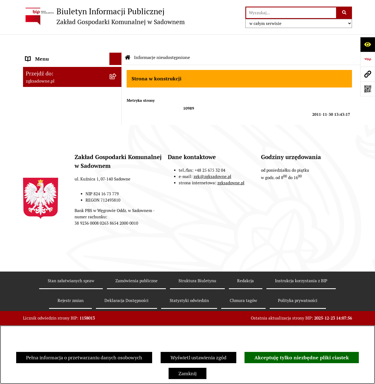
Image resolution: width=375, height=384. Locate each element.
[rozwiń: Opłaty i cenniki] (117, 87)
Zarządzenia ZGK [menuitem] (44, 74)
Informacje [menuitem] (37, 111)
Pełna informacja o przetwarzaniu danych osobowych (84, 357)
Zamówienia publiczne (136, 320)
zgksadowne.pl (231, 222)
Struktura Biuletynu (197, 320)
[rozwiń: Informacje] (117, 112)
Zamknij (187, 373)
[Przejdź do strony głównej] (104, 16)
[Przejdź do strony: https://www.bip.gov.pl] (367, 59)
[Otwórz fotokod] (367, 88)
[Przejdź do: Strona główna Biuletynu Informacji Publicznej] (128, 41)
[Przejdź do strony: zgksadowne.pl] (367, 74)
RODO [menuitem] (32, 124)
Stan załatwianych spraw (71, 320)
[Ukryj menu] (115, 42)
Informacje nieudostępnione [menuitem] (56, 99)
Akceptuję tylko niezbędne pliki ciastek (301, 357)
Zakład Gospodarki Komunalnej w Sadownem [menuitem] (61, 58)
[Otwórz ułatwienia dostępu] (367, 44)
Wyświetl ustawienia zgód (198, 357)
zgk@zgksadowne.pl (212, 216)
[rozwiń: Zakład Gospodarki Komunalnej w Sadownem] (117, 55)
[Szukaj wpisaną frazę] (344, 13)
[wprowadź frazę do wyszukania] (291, 13)
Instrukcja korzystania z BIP (301, 320)
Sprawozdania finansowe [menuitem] (52, 136)
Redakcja (245, 320)
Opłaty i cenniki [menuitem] (42, 87)
